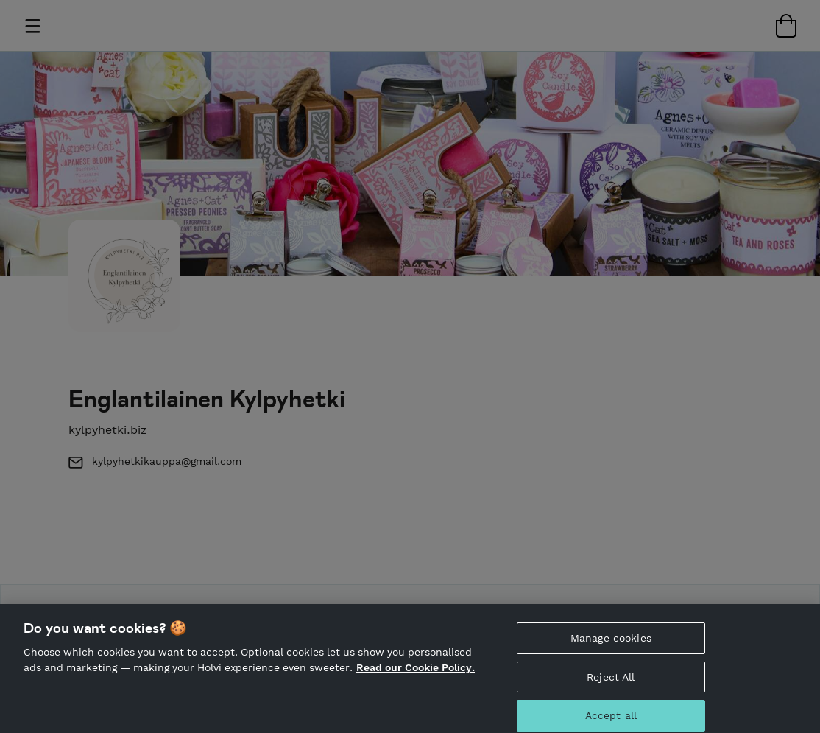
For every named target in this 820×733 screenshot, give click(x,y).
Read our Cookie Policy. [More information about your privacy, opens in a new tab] (415, 672)
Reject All (611, 681)
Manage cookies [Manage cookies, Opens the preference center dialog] (610, 642)
